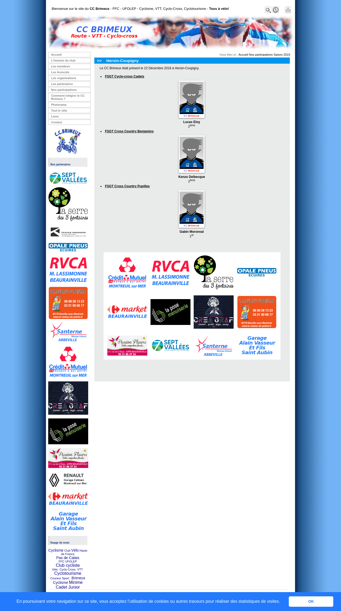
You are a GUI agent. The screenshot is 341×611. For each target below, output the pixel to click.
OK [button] (311, 601)
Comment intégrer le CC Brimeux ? (68, 97)
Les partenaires (62, 83)
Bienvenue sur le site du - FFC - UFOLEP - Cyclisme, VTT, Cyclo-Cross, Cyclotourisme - (140, 9)
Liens (55, 116)
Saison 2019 (282, 54)
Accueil (56, 54)
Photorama (58, 104)
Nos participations (64, 89)
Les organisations (63, 78)
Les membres (60, 66)
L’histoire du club (63, 60)
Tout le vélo (59, 110)
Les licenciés (60, 72)
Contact (56, 122)
